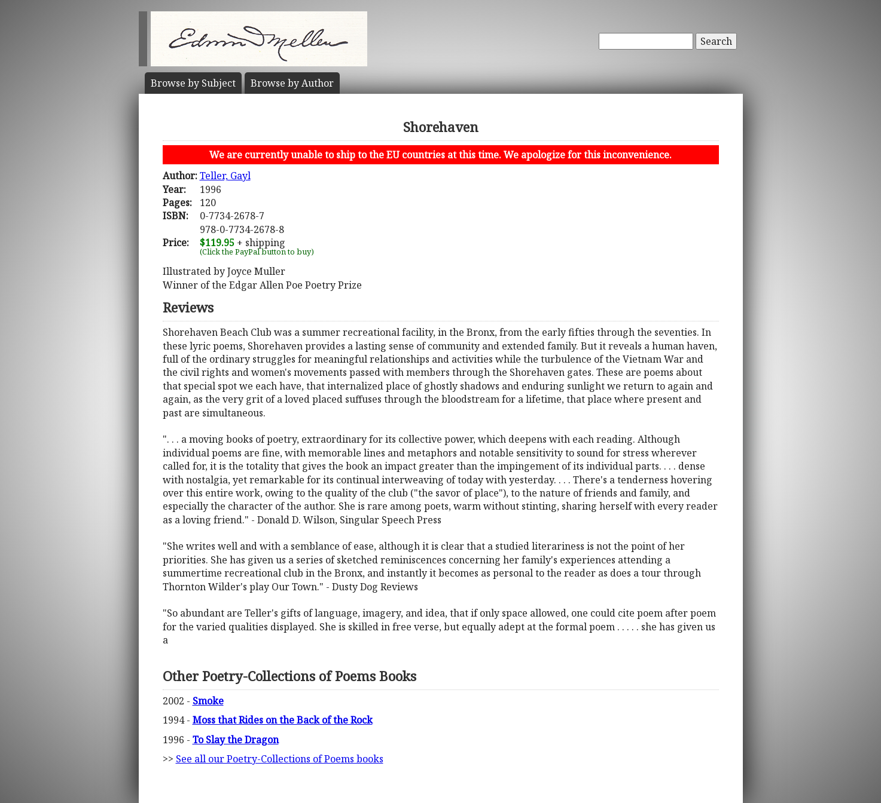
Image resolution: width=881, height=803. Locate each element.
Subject (193, 83)
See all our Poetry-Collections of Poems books (279, 758)
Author (292, 83)
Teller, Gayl (225, 175)
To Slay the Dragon (236, 739)
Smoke (208, 700)
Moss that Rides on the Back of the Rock (283, 720)
